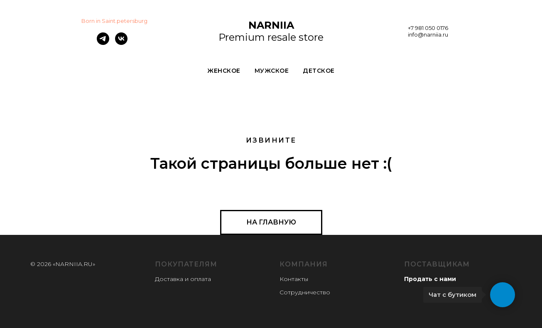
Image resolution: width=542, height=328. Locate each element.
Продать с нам (428, 279)
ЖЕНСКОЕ (223, 70)
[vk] (121, 42)
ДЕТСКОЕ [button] (319, 70)
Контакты (294, 279)
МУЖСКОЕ (272, 70)
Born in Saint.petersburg (114, 20)
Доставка (169, 279)
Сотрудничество (305, 292)
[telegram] (103, 42)
